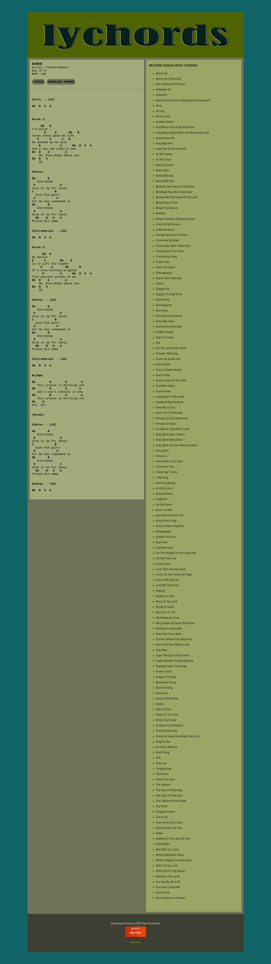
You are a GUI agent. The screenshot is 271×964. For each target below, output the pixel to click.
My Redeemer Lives (168, 617)
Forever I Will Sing (167, 353)
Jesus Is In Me (164, 510)
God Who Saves (165, 385)
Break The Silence (166, 208)
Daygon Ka (162, 289)
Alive (159, 105)
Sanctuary (162, 693)
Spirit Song (162, 752)
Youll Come (163, 892)
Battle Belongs (165, 175)
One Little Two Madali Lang (172, 644)
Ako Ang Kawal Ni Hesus (170, 84)
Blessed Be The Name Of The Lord (176, 197)
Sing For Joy (163, 741)
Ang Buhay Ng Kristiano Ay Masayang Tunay (182, 132)
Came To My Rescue (168, 224)
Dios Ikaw (162, 310)
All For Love (163, 116)
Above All (161, 73)
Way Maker (163, 844)
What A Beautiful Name (170, 855)
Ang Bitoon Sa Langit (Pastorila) (175, 127)
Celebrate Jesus (165, 229)
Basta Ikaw (162, 170)
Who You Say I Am (167, 865)
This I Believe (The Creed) (171, 801)
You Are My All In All (168, 881)
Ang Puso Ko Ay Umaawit (171, 148)
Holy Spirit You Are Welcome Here (176, 445)
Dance (160, 283)
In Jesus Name (164, 493)
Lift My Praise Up (166, 558)
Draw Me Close (165, 321)
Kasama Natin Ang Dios (170, 526)
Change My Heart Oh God (171, 235)
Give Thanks (163, 364)
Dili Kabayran (164, 305)
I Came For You (165, 466)
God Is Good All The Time (171, 380)
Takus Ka (161, 763)
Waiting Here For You (168, 828)
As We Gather (164, 154)
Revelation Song (166, 682)
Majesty (160, 590)
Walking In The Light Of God (173, 838)
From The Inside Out (168, 359)
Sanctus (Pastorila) (167, 698)
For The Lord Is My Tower (171, 348)
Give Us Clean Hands (168, 369)
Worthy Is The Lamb (168, 876)
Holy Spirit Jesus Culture (170, 434)
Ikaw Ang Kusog (165, 483)
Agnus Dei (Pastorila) (168, 78)
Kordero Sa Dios (166, 537)
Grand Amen (163, 391)
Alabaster (161, 94)
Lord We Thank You (167, 585)
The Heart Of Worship (169, 790)
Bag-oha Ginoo (165, 165)
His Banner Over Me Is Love (172, 429)
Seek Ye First (163, 709)
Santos (160, 704)
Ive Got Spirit (164, 504)
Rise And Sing (164, 687)
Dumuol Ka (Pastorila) (169, 326)
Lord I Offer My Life (167, 580)
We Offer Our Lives (167, 849)
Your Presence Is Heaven (170, 898)
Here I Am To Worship (169, 412)
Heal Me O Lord (165, 407)
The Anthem (163, 784)
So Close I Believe (166, 747)
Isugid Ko (161, 499)
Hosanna (161, 456)
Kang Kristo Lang (166, 520)
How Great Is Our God (169, 461)
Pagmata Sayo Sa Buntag (171, 666)
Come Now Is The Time (170, 251)
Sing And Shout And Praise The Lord (177, 736)
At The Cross (163, 159)
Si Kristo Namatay (166, 730)
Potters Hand (164, 671)
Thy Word (161, 806)
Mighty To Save (165, 596)
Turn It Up (162, 817)
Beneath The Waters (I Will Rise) (175, 186)
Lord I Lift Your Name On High (174, 574)
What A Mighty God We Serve (174, 860)
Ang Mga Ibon (164, 143)
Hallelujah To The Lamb (170, 396)
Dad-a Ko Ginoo (165, 267)
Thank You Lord (165, 779)
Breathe (160, 213)
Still (158, 757)
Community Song (166, 256)
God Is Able (163, 375)
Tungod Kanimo (165, 811)
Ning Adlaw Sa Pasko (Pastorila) (175, 623)
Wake (159, 833)
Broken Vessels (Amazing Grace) (175, 219)
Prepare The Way (166, 677)
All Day (160, 111)
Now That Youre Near (169, 633)
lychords (135, 942)
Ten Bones (162, 774)
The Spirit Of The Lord (169, 795)
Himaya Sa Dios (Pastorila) (172, 418)
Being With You (165, 181)
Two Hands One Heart (169, 822)
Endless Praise (164, 332)
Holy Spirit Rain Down (169, 439)
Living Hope (163, 563)
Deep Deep (163, 299)
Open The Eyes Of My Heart (172, 655)
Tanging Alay (164, 768)
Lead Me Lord (164, 547)
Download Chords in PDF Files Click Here (135, 923)
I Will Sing (162, 477)
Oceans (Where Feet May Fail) (174, 639)
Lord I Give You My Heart (171, 569)
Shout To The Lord (167, 714)
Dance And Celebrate (168, 278)
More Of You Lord (166, 601)
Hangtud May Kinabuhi (169, 402)
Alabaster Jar (163, 89)
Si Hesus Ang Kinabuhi (169, 725)
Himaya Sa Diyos (166, 423)
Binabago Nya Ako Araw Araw (174, 192)
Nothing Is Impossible (169, 628)
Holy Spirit (162, 450)
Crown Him (162, 262)
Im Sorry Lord (164, 488)
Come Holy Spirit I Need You (173, 245)
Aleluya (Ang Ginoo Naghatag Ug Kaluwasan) (183, 100)
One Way (161, 650)
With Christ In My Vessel (170, 871)
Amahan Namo (165, 121)
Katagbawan (163, 531)
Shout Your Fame (166, 720)
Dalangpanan (164, 272)
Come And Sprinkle (167, 240)
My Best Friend (165, 607)
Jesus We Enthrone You (170, 515)
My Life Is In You (165, 612)
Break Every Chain (167, 202)
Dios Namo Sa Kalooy (169, 315)
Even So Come (164, 337)
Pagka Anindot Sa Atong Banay (174, 660)
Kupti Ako (161, 542)
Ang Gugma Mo (165, 138)
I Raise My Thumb (166, 472)
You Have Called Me (168, 887)
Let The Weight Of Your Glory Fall (176, 553)
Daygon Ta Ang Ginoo (169, 294)
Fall (158, 342)
